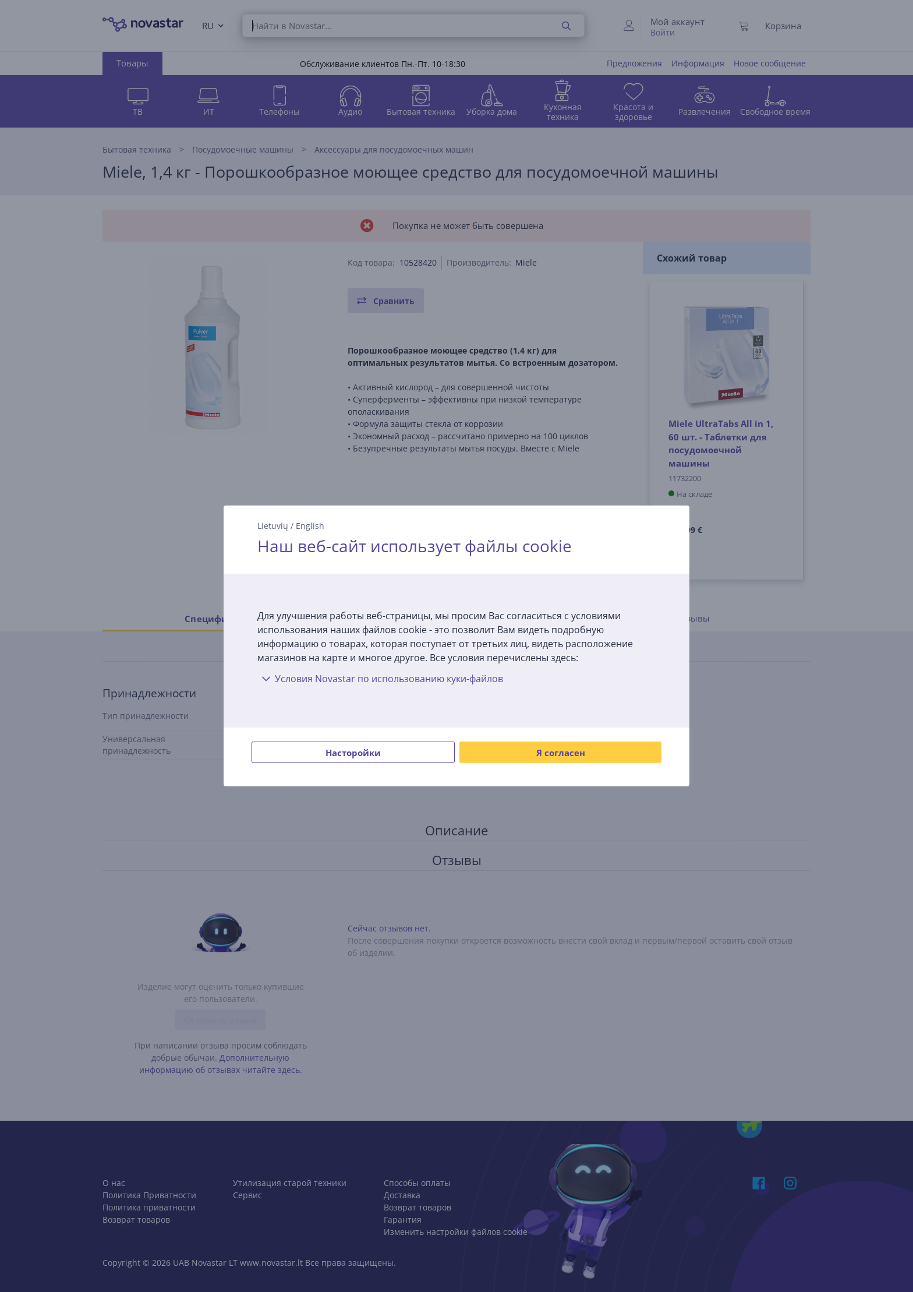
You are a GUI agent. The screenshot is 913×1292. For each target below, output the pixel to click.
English (310, 525)
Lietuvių (272, 525)
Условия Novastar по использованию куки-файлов (380, 678)
